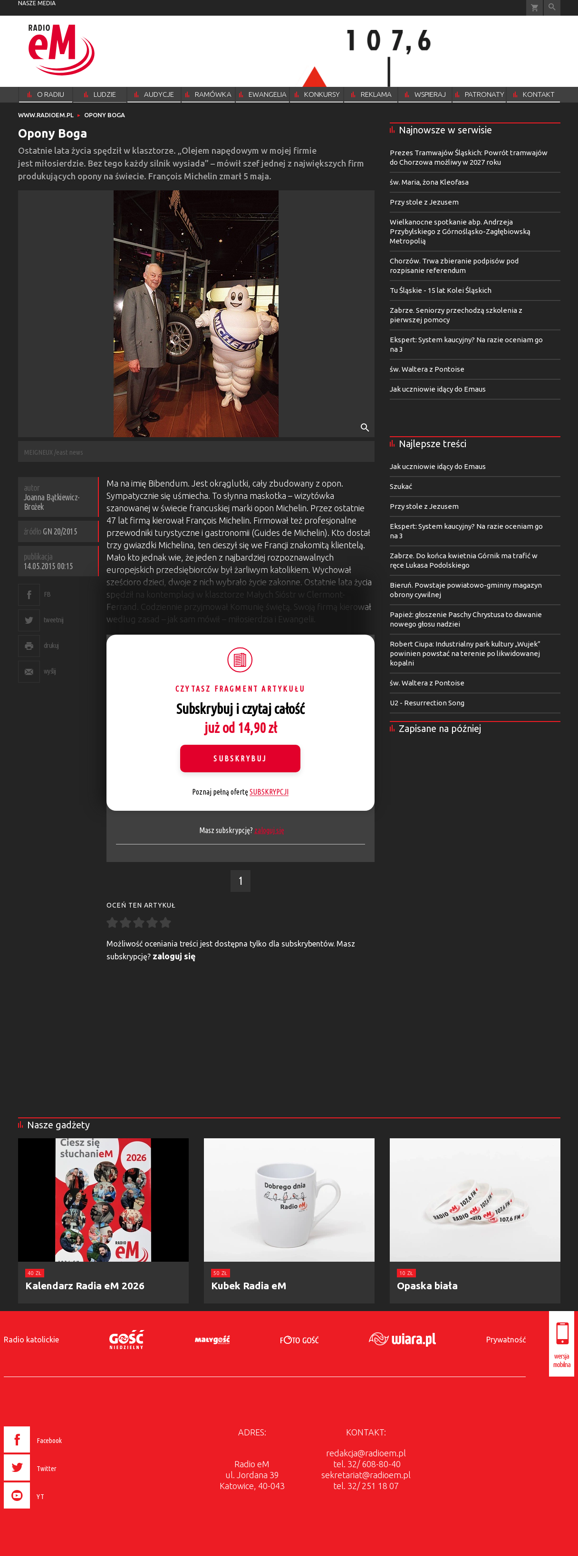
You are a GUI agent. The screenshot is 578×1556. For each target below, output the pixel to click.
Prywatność (506, 1339)
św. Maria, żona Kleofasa (429, 182)
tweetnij (54, 620)
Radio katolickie (31, 1339)
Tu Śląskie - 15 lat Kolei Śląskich (440, 290)
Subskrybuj (240, 758)
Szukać (401, 486)
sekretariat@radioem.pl (366, 1475)
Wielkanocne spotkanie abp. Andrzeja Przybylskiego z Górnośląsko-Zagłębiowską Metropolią (460, 231)
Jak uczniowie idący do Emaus (438, 389)
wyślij (50, 671)
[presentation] (53, 1510)
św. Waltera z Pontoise (427, 369)
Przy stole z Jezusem (424, 202)
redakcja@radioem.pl (366, 1453)
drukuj (51, 645)
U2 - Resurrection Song (427, 703)
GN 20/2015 (60, 531)
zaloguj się (269, 830)
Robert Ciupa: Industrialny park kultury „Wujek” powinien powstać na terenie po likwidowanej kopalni (465, 653)
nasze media (37, 3)
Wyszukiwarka (552, 8)
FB (47, 594)
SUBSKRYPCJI (269, 791)
